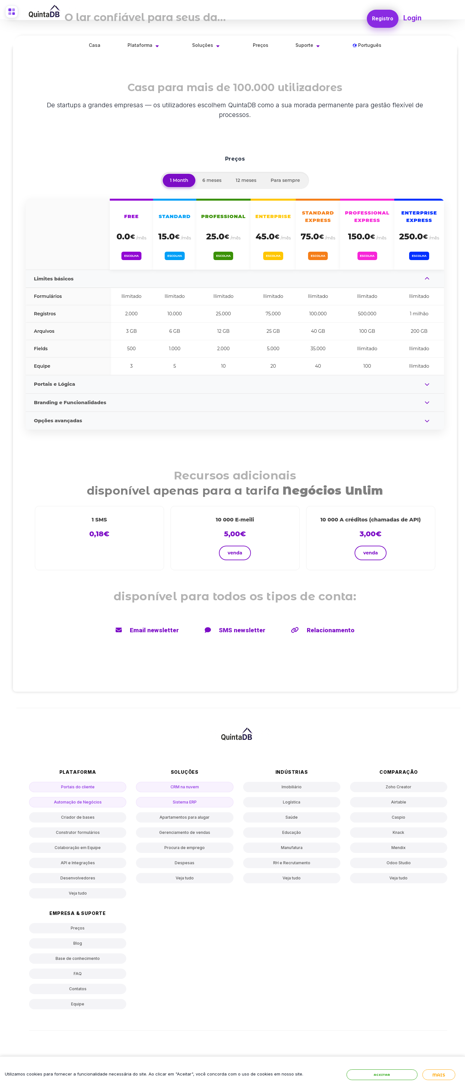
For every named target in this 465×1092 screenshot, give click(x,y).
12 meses (246, 180)
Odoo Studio (399, 862)
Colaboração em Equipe (78, 847)
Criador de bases (78, 817)
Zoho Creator (398, 786)
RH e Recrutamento (291, 862)
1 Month (179, 180)
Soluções (202, 45)
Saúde (291, 817)
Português (367, 45)
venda (235, 553)
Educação (291, 832)
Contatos (78, 988)
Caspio (398, 817)
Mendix (398, 847)
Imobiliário (292, 786)
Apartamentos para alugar (185, 817)
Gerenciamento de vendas (184, 832)
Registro (381, 15)
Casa (94, 45)
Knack (398, 832)
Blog (77, 943)
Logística (291, 802)
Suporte (304, 45)
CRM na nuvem (184, 786)
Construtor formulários (78, 832)
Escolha (131, 253)
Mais (438, 1080)
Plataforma (140, 45)
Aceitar (382, 1081)
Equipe (77, 1004)
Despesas (184, 862)
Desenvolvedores (77, 878)
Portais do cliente (78, 786)
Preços (260, 45)
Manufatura (292, 847)
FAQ (78, 973)
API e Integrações (78, 862)
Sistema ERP (185, 802)
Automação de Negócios (78, 802)
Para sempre (285, 180)
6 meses (212, 180)
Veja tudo (78, 893)
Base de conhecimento (78, 958)
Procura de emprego (184, 847)
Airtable (398, 802)
